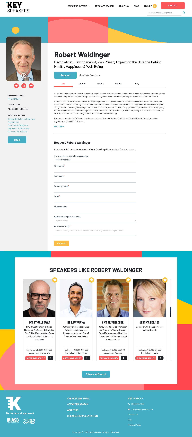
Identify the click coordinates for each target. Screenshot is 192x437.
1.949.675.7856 (137, 404)
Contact (172, 5)
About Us (124, 6)
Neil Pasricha (76, 322)
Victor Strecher (113, 322)
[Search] (164, 12)
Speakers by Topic (78, 398)
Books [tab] (118, 83)
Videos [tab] (100, 83)
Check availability (35, 358)
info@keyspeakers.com (142, 409)
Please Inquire (14, 98)
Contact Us (133, 414)
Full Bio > (59, 126)
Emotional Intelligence (18, 125)
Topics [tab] (81, 83)
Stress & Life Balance (17, 131)
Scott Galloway (39, 322)
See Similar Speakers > (89, 75)
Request (65, 75)
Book (17, 139)
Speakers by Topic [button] (77, 6)
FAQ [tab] (137, 83)
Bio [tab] (63, 83)
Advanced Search (104, 6)
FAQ (129, 419)
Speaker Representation (82, 415)
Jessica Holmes (149, 322)
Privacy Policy (134, 425)
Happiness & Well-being (18, 128)
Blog (136, 6)
